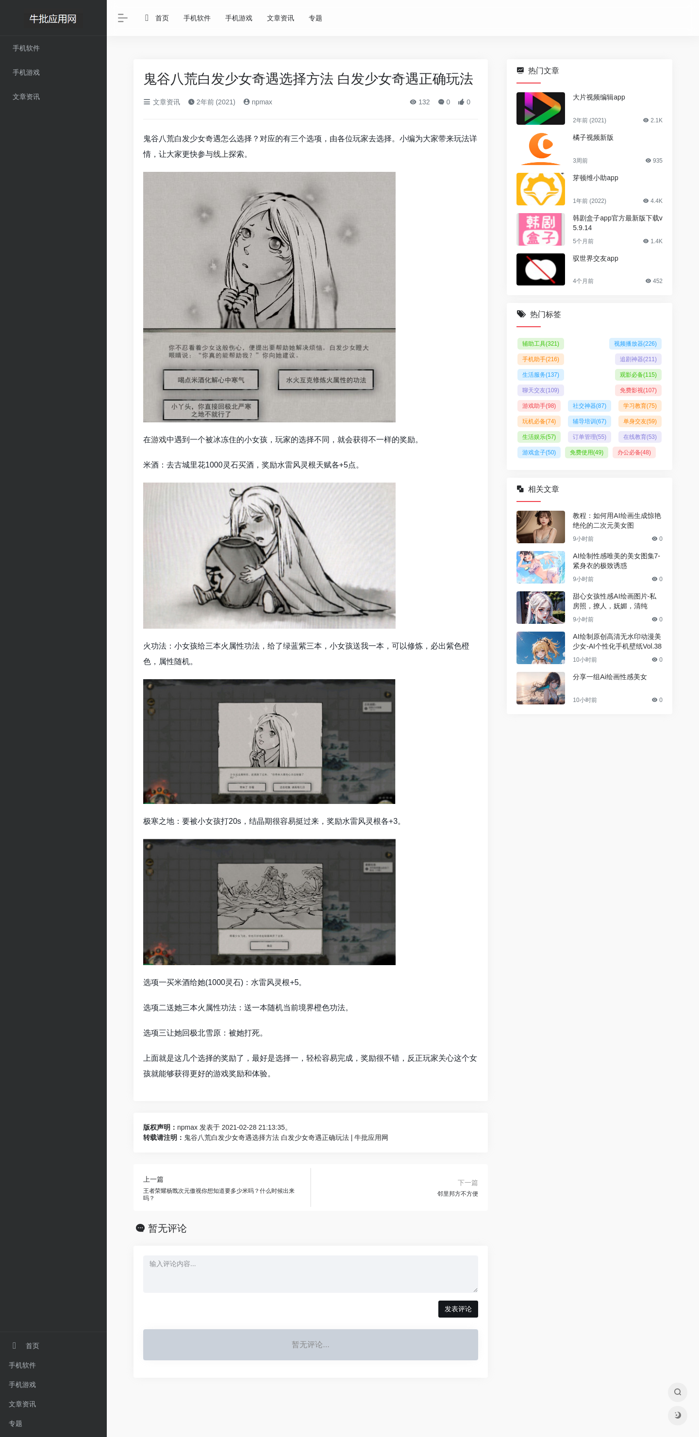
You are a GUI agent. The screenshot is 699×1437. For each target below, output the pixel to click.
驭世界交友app (595, 258)
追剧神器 (638, 359)
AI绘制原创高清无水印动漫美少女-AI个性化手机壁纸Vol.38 (617, 641)
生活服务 (540, 374)
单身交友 (640, 421)
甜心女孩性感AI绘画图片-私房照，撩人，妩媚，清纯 (614, 601)
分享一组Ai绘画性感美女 (610, 677)
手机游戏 (22, 1384)
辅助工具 (540, 343)
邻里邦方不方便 (457, 1193)
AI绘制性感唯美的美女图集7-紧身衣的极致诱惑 (616, 560)
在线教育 (640, 437)
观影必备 (638, 374)
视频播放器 (635, 343)
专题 (15, 1423)
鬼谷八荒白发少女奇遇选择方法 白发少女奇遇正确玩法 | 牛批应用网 (286, 1137)
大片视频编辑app (599, 97)
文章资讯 (22, 1404)
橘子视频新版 (593, 137)
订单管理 (589, 437)
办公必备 (634, 452)
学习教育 (640, 405)
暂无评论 (167, 1228)
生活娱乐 (539, 437)
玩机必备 (539, 421)
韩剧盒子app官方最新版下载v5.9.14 (617, 223)
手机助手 (540, 359)
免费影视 (638, 390)
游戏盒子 (539, 452)
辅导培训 (589, 421)
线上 (221, 154)
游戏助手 (539, 405)
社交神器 (589, 405)
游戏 (158, 439)
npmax (257, 102)
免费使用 (586, 452)
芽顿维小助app (595, 178)
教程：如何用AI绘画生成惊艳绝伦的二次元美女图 (617, 520)
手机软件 (22, 1365)
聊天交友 (540, 390)
